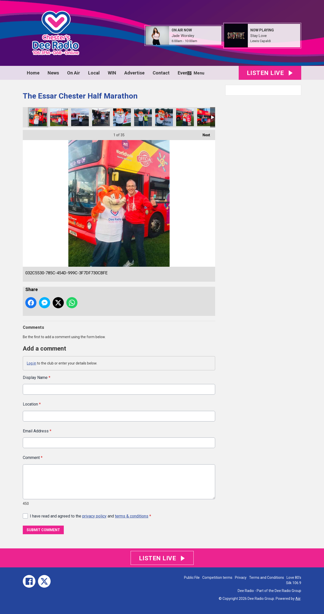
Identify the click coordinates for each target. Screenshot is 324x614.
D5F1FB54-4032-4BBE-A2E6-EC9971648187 (122, 117)
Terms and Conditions (266, 577)
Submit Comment (43, 530)
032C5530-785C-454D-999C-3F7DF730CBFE (38, 117)
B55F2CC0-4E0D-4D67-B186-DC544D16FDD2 (206, 117)
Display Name (36, 377)
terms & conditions (131, 515)
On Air (73, 72)
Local (94, 72)
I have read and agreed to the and (90, 515)
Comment (33, 457)
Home (33, 72)
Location (32, 404)
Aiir (297, 599)
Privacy (241, 577)
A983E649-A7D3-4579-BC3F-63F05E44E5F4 (185, 117)
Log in (31, 363)
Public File (192, 577)
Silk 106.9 (293, 583)
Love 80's (294, 577)
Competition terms (217, 577)
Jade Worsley (183, 35)
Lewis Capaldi (260, 41)
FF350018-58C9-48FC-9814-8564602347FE (164, 117)
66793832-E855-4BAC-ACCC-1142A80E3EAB (80, 117)
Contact (161, 72)
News (53, 72)
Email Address (37, 430)
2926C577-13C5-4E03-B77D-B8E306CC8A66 (59, 117)
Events (185, 72)
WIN (112, 72)
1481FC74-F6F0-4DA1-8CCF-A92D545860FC (101, 117)
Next (203, 133)
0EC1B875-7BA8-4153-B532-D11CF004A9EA (143, 117)
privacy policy (94, 515)
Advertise (134, 72)
